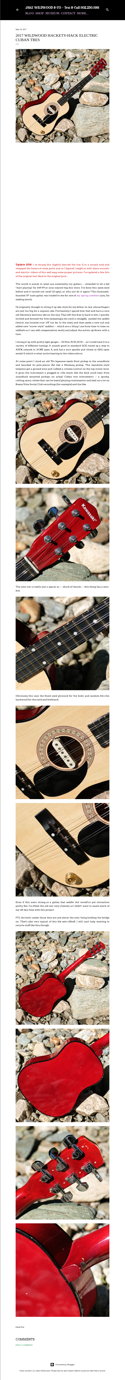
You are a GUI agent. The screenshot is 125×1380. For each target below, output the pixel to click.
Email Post (20, 1327)
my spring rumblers (88, 295)
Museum (52, 13)
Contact (68, 13)
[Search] (107, 9)
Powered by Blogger (62, 1365)
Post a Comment (24, 1345)
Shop (39, 13)
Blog (29, 13)
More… (82, 13)
